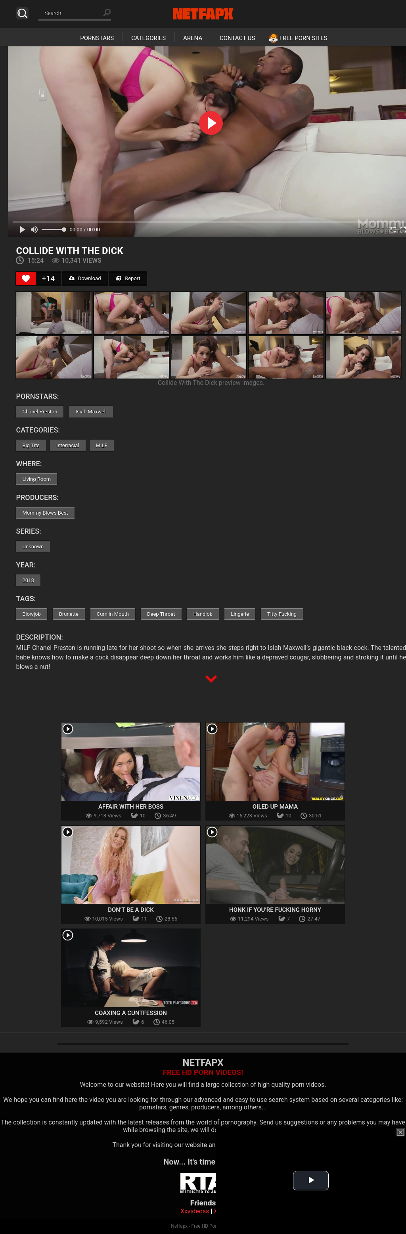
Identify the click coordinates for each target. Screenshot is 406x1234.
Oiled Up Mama (275, 806)
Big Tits (30, 445)
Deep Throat (161, 614)
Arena (192, 38)
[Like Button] (26, 278)
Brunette (69, 614)
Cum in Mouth (113, 614)
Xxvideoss (194, 1211)
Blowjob (31, 614)
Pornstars (97, 38)
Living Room (36, 479)
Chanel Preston (39, 412)
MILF (101, 445)
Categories (148, 38)
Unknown (33, 547)
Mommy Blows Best (45, 513)
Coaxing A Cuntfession (131, 1013)
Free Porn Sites (303, 38)
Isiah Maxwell (91, 412)
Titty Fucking (282, 614)
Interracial (67, 445)
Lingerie (240, 614)
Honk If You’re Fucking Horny (275, 909)
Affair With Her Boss (130, 806)
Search (22, 13)
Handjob (203, 614)
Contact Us (237, 38)
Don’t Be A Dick (131, 909)
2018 (28, 580)
